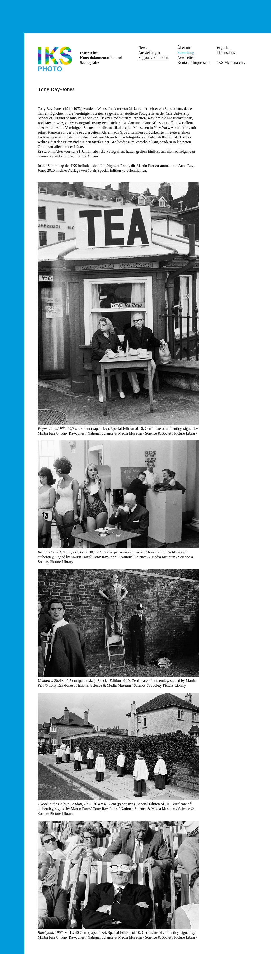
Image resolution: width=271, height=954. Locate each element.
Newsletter (186, 57)
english (222, 47)
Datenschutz (226, 52)
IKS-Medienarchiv (231, 62)
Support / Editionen (153, 57)
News (142, 47)
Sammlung (186, 52)
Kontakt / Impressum (194, 62)
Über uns (184, 47)
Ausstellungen (149, 52)
